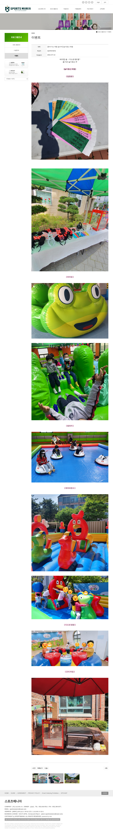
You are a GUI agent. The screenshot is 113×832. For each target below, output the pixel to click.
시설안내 (16, 50)
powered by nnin (47, 816)
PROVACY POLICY (34, 793)
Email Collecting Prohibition (50, 793)
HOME (7, 793)
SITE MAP (64, 793)
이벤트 (16, 56)
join (105, 2)
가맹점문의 (78, 9)
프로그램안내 (54, 9)
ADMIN (105, 793)
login (98, 2)
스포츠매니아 (42, 9)
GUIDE (13, 793)
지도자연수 (90, 9)
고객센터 (102, 9)
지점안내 (66, 9)
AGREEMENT (21, 793)
